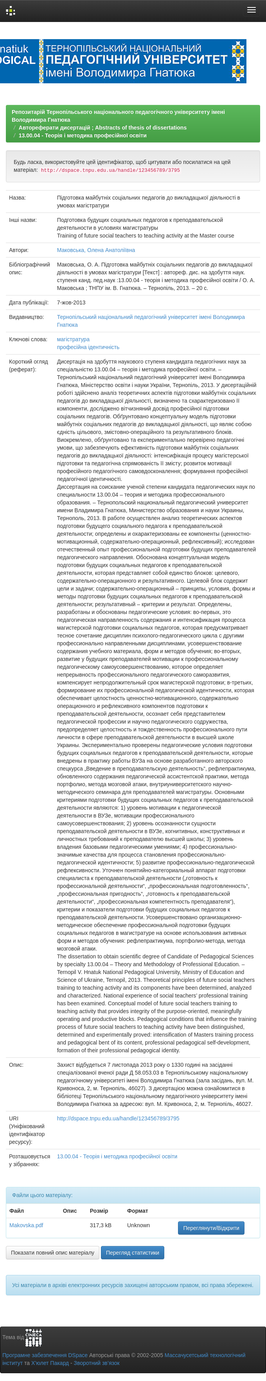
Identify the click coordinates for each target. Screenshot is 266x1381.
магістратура (73, 339)
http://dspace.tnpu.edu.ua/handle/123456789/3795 (118, 1118)
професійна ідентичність (88, 347)
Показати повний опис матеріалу (52, 1253)
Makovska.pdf (26, 1225)
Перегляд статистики (132, 1253)
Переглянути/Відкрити (211, 1228)
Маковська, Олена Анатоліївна (96, 250)
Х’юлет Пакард (50, 1363)
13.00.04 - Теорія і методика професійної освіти (83, 135)
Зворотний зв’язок (96, 1363)
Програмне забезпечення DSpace (45, 1355)
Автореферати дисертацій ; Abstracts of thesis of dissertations (103, 127)
